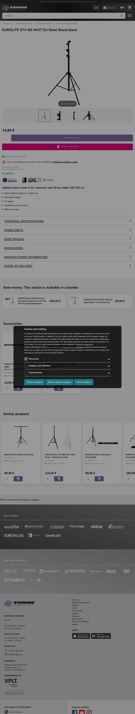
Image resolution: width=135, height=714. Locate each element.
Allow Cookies (83, 382)
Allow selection (35, 382)
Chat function (35, 372)
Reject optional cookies (59, 382)
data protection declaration (73, 347)
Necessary (34, 358)
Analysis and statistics (40, 365)
